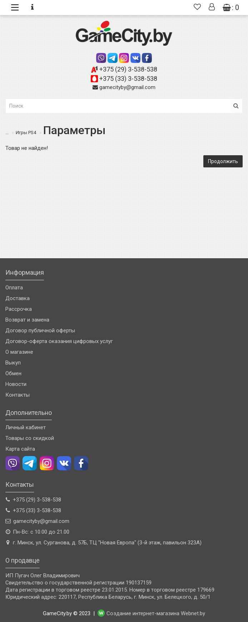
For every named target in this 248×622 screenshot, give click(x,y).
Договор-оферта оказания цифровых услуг (59, 341)
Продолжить (223, 161)
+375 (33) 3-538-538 (128, 78)
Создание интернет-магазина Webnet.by (155, 613)
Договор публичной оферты (40, 330)
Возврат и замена (27, 320)
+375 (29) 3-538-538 (128, 69)
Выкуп (13, 362)
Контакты (17, 395)
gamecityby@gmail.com (127, 87)
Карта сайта (20, 449)
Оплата (14, 287)
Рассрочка (18, 309)
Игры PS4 (26, 132)
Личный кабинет (25, 427)
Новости (15, 384)
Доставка (17, 298)
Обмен (13, 373)
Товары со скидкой (29, 438)
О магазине (19, 352)
